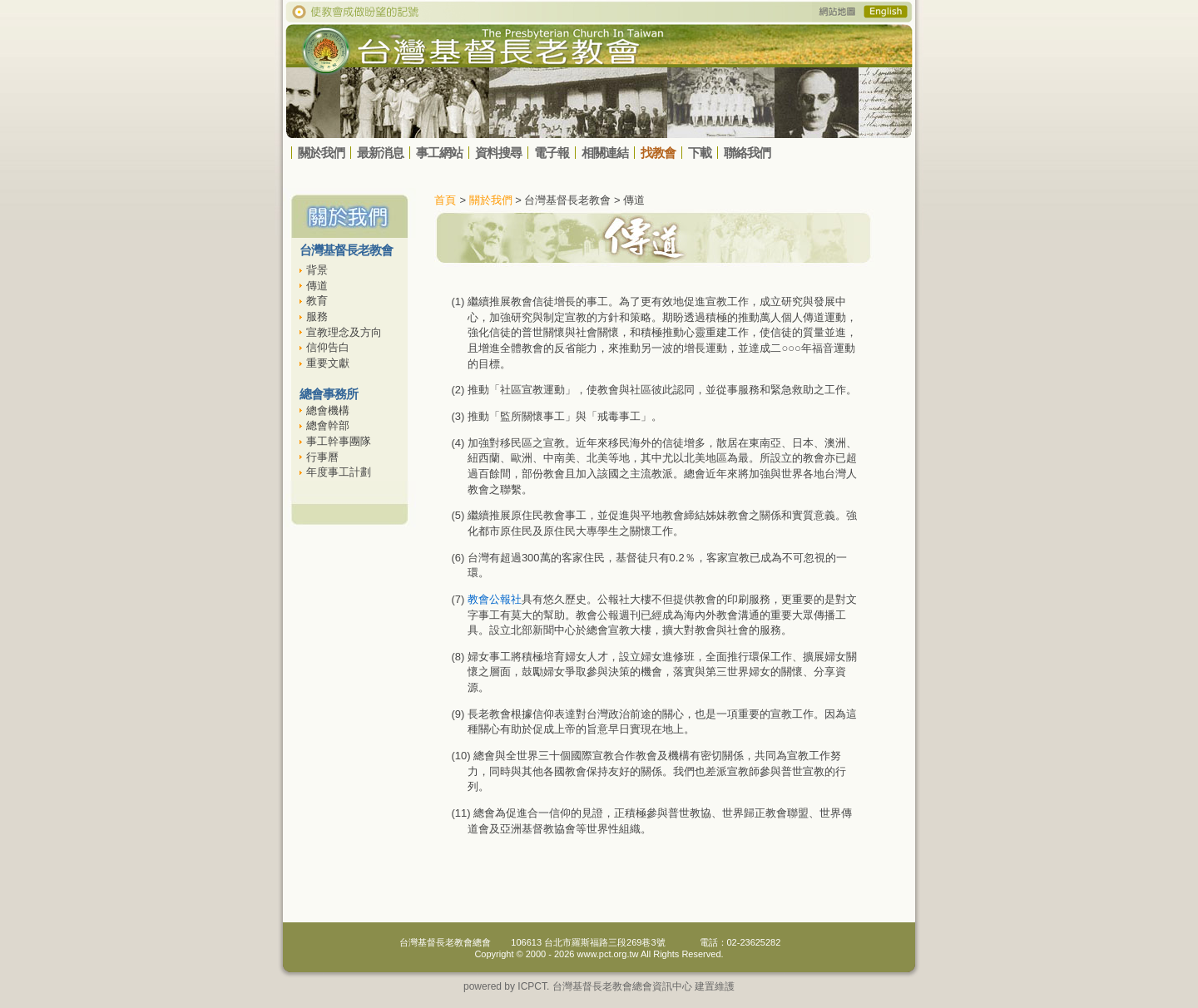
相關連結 (605, 152)
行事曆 (322, 457)
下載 (699, 152)
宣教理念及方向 (344, 332)
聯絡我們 (747, 152)
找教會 (658, 152)
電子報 (551, 152)
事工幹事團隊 (338, 441)
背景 (317, 270)
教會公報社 (495, 599)
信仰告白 (327, 347)
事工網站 (439, 152)
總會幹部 (327, 425)
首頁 (445, 200)
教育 (317, 300)
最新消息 (380, 152)
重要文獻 (327, 363)
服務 (317, 316)
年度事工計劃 (338, 472)
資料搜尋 (498, 152)
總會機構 (327, 410)
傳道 (317, 285)
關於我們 (321, 152)
